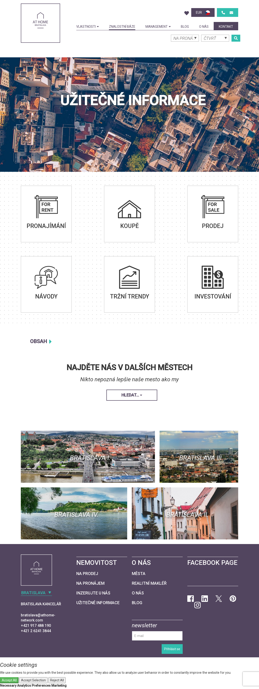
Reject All (57, 680)
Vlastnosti (87, 26)
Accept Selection (33, 680)
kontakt (226, 26)
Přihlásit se (172, 649)
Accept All (9, 680)
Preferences (41, 685)
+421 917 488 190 (36, 625)
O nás (204, 26)
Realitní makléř (149, 583)
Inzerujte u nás (93, 593)
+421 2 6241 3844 (36, 631)
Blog (185, 26)
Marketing (59, 685)
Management (158, 26)
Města (138, 573)
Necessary (8, 685)
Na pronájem (90, 583)
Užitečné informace (98, 602)
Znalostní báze (122, 26)
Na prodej (87, 573)
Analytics (24, 685)
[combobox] (40, 89)
